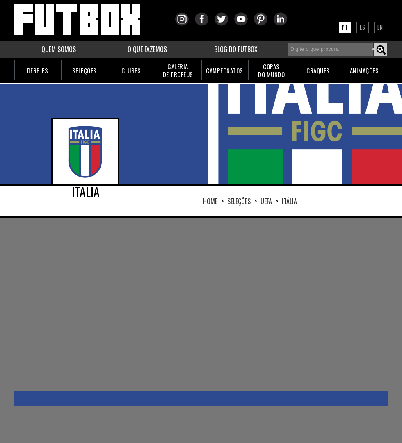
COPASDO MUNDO (271, 70)
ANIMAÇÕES (364, 70)
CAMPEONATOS (224, 70)
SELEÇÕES (84, 70)
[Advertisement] (136, 303)
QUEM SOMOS (58, 49)
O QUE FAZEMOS (147, 49)
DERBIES (37, 70)
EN (380, 27)
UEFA (266, 201)
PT (345, 27)
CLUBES (131, 70)
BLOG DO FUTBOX (236, 49)
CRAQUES (318, 70)
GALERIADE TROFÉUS (178, 70)
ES (362, 27)
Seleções (239, 201)
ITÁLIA (289, 201)
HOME (210, 201)
